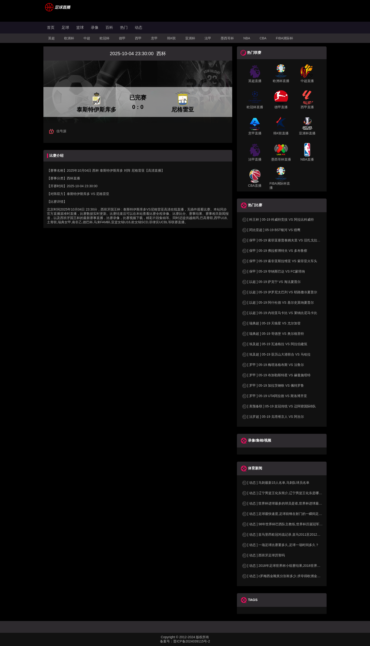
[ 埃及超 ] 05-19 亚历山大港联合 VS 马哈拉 (276, 354)
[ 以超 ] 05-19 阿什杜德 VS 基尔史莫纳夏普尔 (278, 302)
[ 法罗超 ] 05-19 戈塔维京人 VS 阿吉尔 (273, 416)
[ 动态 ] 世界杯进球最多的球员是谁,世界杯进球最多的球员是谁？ (292, 503)
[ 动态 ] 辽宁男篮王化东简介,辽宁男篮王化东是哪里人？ (285, 493)
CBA (263, 38)
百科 (109, 27)
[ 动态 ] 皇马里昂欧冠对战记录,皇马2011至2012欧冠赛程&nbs (290, 534)
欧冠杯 (104, 38)
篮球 (80, 27)
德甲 (122, 38)
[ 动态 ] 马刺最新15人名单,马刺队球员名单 (275, 482)
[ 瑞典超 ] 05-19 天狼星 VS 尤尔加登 (271, 323)
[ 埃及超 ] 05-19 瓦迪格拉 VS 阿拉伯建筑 (274, 344)
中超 (87, 38)
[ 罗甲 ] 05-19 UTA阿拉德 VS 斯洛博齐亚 (274, 396)
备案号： (166, 641)
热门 (124, 27)
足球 (65, 27)
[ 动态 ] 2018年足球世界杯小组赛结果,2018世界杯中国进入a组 (290, 565)
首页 (51, 27)
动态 (138, 27)
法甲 (208, 38)
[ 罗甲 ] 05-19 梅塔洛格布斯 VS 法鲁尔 (273, 365)
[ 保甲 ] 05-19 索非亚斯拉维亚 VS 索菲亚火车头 (279, 261)
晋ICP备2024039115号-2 (191, 641)
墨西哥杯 (227, 38)
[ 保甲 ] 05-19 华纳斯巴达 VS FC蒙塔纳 (273, 271)
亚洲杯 (190, 38)
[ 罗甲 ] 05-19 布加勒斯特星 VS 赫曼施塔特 (276, 375)
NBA (246, 38)
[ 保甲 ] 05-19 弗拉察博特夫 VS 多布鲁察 (274, 251)
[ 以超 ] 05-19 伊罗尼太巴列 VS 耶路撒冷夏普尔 (279, 292)
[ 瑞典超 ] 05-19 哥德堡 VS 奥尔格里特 (273, 333)
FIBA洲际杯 (284, 38)
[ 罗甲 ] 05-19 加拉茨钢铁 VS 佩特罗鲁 (273, 385)
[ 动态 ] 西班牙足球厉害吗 (263, 555)
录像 (94, 27)
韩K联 (171, 38)
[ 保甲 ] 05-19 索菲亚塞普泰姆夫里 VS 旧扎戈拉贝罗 (283, 240)
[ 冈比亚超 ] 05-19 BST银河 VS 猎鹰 (271, 230)
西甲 (138, 38)
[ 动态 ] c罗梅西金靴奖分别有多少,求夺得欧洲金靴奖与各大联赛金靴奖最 (297, 576)
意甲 (154, 38)
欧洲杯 (69, 38)
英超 (51, 38)
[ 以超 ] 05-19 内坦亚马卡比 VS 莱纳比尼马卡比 (279, 313)
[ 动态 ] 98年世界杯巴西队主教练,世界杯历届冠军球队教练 (287, 524)
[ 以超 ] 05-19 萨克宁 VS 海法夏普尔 (271, 282)
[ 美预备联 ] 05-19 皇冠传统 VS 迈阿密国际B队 (279, 406)
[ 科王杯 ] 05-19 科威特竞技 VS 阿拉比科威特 (278, 219)
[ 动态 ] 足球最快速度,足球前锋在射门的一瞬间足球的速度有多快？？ (295, 514)
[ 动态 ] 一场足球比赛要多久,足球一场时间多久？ (280, 545)
